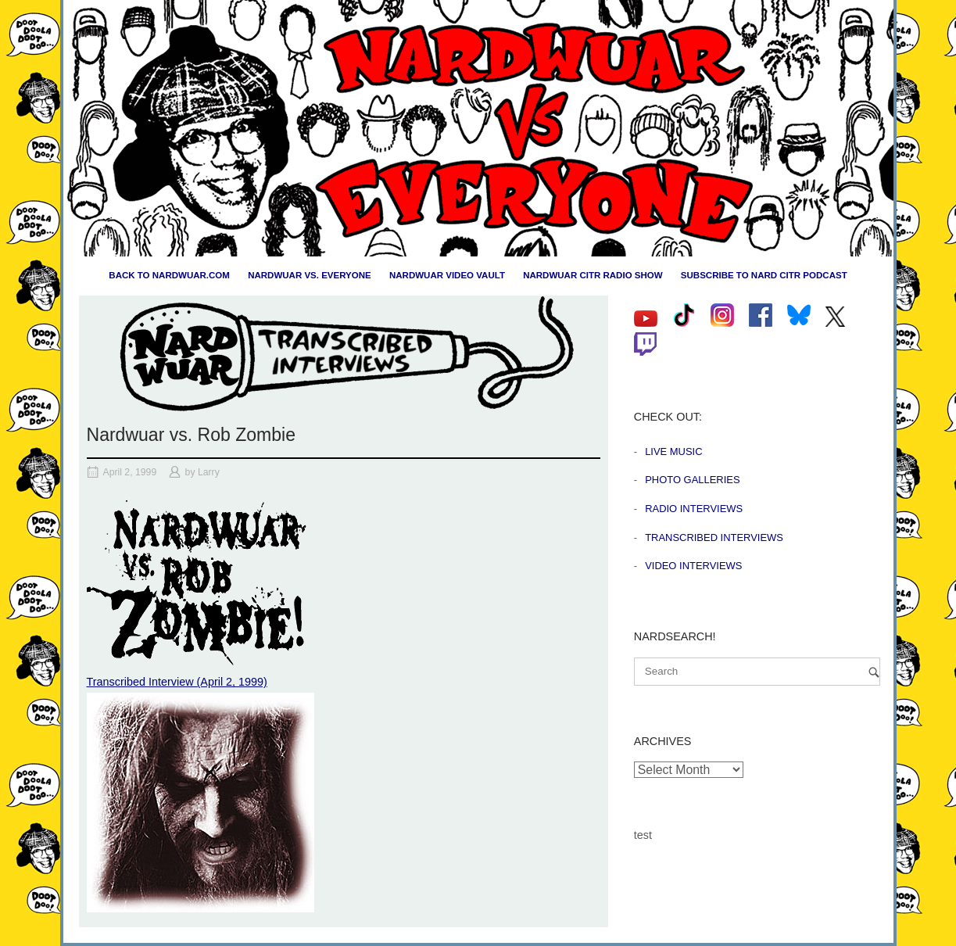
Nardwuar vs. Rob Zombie (191, 435)
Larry (209, 472)
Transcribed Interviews (714, 537)
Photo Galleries (692, 480)
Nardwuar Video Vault (447, 275)
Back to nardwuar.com (169, 275)
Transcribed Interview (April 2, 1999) (177, 681)
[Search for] (757, 672)
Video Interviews (693, 566)
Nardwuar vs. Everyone (309, 275)
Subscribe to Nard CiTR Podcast (764, 275)
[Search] (873, 672)
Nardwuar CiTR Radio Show (592, 275)
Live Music (673, 451)
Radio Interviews (694, 508)
